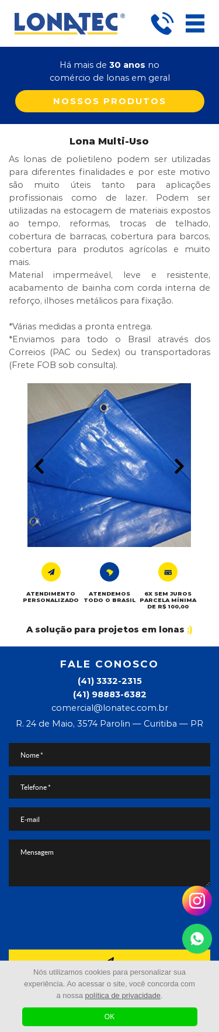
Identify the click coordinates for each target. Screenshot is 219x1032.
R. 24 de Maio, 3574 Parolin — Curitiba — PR (109, 723)
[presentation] (110, 918)
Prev (39, 466)
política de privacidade (123, 995)
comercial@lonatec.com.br (109, 708)
